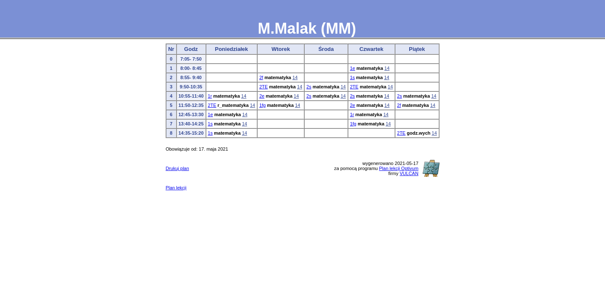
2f (261, 77)
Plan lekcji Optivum (398, 168)
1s (352, 77)
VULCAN (409, 173)
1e (352, 68)
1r (210, 95)
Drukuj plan (177, 168)
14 (386, 68)
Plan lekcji (176, 187)
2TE (263, 86)
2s (308, 86)
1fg (262, 105)
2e (261, 95)
